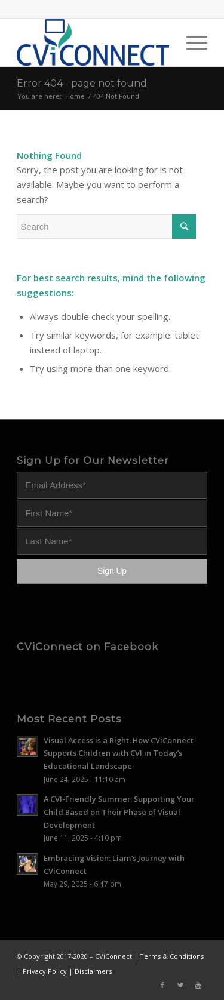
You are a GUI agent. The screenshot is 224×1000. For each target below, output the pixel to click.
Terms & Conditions (172, 956)
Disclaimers (93, 971)
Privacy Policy (45, 971)
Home (75, 95)
